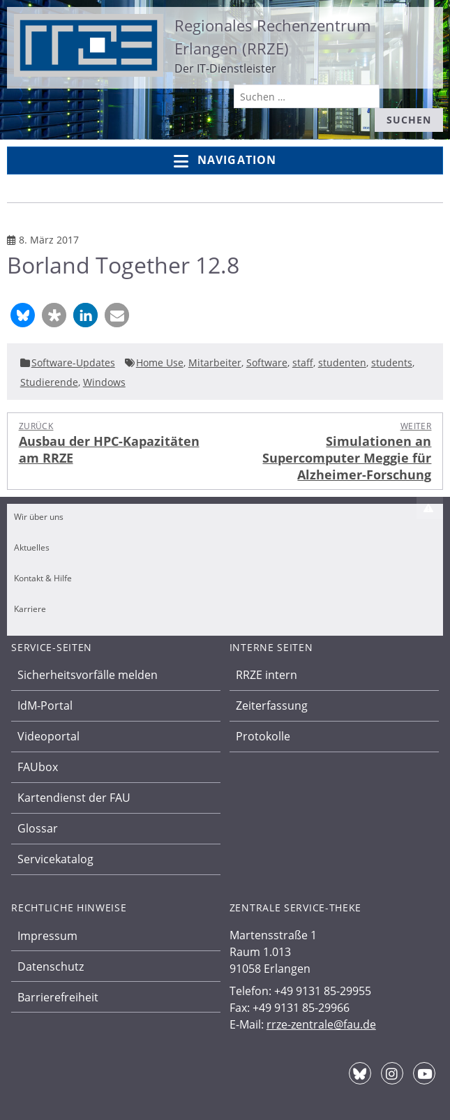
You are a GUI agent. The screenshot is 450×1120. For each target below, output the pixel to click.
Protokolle (263, 736)
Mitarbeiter (214, 362)
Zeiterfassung (272, 705)
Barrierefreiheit (57, 997)
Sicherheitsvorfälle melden (87, 674)
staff (302, 362)
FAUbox (37, 767)
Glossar (37, 828)
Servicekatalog (55, 859)
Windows (104, 382)
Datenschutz (50, 966)
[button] (22, 315)
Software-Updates (73, 362)
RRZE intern (266, 674)
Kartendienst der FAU (73, 797)
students (391, 362)
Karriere (30, 609)
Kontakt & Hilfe (43, 578)
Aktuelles (32, 547)
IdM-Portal (45, 705)
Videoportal (48, 736)
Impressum (47, 935)
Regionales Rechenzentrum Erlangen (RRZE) (272, 37)
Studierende (49, 382)
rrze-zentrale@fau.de (321, 1024)
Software (266, 362)
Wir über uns (38, 517)
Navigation (225, 161)
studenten (342, 362)
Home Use (159, 362)
